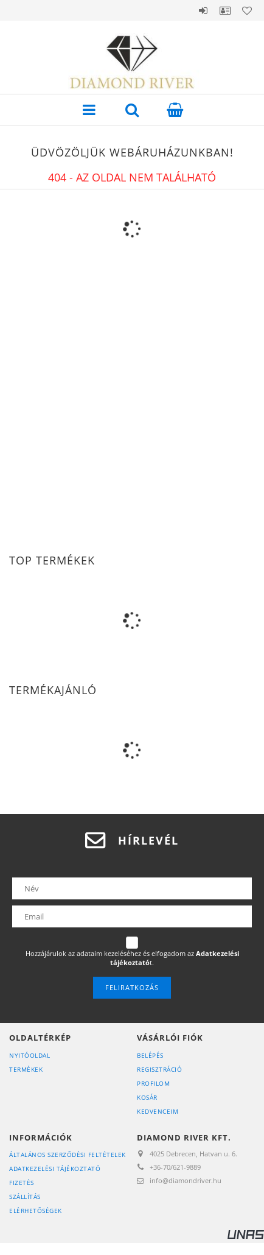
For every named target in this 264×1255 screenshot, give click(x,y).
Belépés (203, 10)
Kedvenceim (157, 1111)
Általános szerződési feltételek (67, 1154)
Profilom (153, 1083)
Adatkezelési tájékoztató (54, 1168)
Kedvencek (247, 10)
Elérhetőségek (35, 1210)
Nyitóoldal (29, 1055)
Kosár (147, 1097)
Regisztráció (159, 1069)
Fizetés (21, 1182)
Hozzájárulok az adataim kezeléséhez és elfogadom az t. (132, 958)
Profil (225, 10)
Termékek (26, 1069)
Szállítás (25, 1196)
